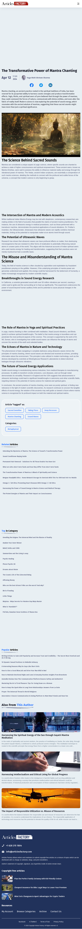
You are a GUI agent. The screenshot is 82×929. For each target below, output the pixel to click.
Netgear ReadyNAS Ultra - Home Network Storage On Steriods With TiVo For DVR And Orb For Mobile (39, 478)
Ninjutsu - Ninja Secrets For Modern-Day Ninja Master (22, 601)
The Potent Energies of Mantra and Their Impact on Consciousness (27, 493)
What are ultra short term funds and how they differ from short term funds (31, 467)
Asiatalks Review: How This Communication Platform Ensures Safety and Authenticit (32, 679)
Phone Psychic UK (9, 564)
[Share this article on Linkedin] (50, 85)
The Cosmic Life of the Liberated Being (17, 575)
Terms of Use (45, 922)
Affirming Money (9, 580)
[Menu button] (78, 4)
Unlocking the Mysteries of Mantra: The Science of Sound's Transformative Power (33, 451)
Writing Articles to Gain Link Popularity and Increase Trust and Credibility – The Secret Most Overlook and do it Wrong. (41, 657)
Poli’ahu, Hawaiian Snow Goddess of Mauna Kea (20, 612)
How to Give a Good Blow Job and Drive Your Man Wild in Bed (24, 670)
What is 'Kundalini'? (10, 607)
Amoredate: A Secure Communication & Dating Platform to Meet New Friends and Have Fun (35, 696)
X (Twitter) (33, 922)
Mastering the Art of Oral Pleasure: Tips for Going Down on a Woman (27, 683)
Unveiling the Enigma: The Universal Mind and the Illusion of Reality (27, 537)
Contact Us (56, 911)
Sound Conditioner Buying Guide (15, 456)
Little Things (7, 596)
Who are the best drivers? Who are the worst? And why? (23, 585)
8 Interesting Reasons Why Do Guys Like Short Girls (20, 666)
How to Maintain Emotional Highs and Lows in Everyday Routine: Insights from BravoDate (34, 675)
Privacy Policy (58, 922)
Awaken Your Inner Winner (12, 543)
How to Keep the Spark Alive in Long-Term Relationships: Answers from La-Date (31, 687)
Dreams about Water (10, 569)
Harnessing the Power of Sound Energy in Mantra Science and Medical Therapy (31, 488)
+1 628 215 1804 (12, 845)
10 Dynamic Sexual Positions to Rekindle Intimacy (20, 662)
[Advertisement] (41, 24)
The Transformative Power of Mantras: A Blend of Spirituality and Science (30, 472)
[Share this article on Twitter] (41, 85)
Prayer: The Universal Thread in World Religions (19, 692)
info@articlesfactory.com (17, 851)
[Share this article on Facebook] (32, 85)
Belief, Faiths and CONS (11, 548)
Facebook (22, 922)
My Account (7, 911)
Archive (43, 911)
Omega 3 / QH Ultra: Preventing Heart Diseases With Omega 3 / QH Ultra (29, 483)
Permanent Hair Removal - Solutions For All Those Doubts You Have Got (29, 462)
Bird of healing (8, 591)
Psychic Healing (8, 559)
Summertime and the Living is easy (15, 553)
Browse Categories (26, 911)
